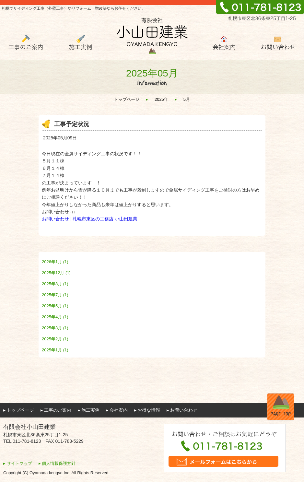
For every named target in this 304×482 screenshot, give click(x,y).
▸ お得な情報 (147, 410)
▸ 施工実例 (88, 410)
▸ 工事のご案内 (56, 410)
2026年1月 (55, 261)
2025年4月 (55, 316)
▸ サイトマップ (17, 463)
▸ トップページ (18, 410)
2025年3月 (55, 327)
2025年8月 (55, 283)
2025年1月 (55, 349)
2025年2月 (55, 338)
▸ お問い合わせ (182, 410)
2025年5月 (55, 305)
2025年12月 (56, 272)
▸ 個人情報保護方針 (57, 463)
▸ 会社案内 (117, 410)
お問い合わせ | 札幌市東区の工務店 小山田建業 (89, 218)
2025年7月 (55, 294)
